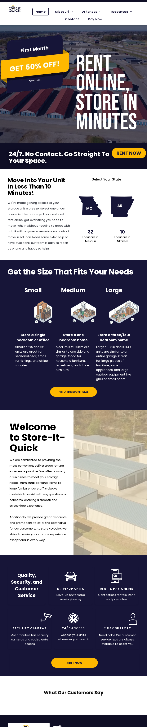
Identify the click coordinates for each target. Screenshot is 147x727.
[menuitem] (42, 11)
